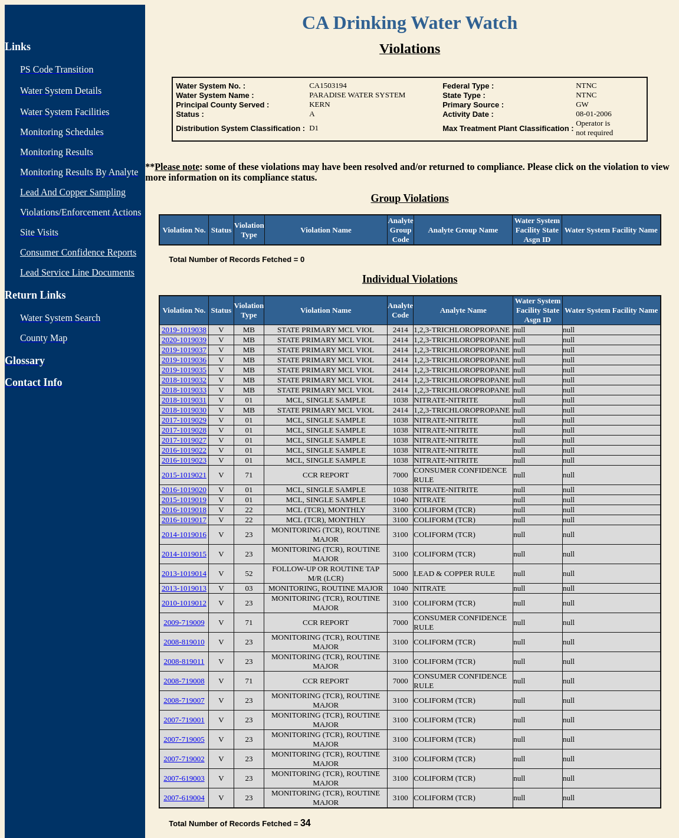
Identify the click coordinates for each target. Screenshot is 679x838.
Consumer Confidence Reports (78, 252)
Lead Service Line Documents (77, 272)
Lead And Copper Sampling (73, 192)
